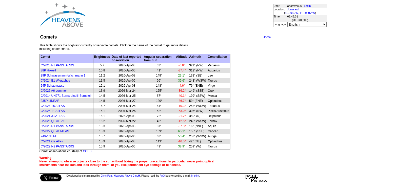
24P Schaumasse (53, 85)
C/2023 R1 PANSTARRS (57, 126)
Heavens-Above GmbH (127, 175)
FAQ (162, 175)
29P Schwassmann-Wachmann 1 (63, 75)
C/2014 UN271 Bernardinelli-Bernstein (66, 96)
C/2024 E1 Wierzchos (55, 80)
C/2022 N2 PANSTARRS (57, 146)
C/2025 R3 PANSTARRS (57, 65)
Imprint (195, 175)
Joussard (293, 9)
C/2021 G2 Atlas (52, 141)
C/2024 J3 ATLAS (53, 116)
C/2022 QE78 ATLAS (55, 131)
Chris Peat (107, 175)
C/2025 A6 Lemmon (54, 90)
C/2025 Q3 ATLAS (53, 121)
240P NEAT (48, 136)
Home (267, 37)
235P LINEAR (50, 101)
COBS (87, 151)
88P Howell (48, 70)
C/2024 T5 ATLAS (53, 106)
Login (307, 5)
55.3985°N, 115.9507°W (300, 12)
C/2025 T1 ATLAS (53, 111)
